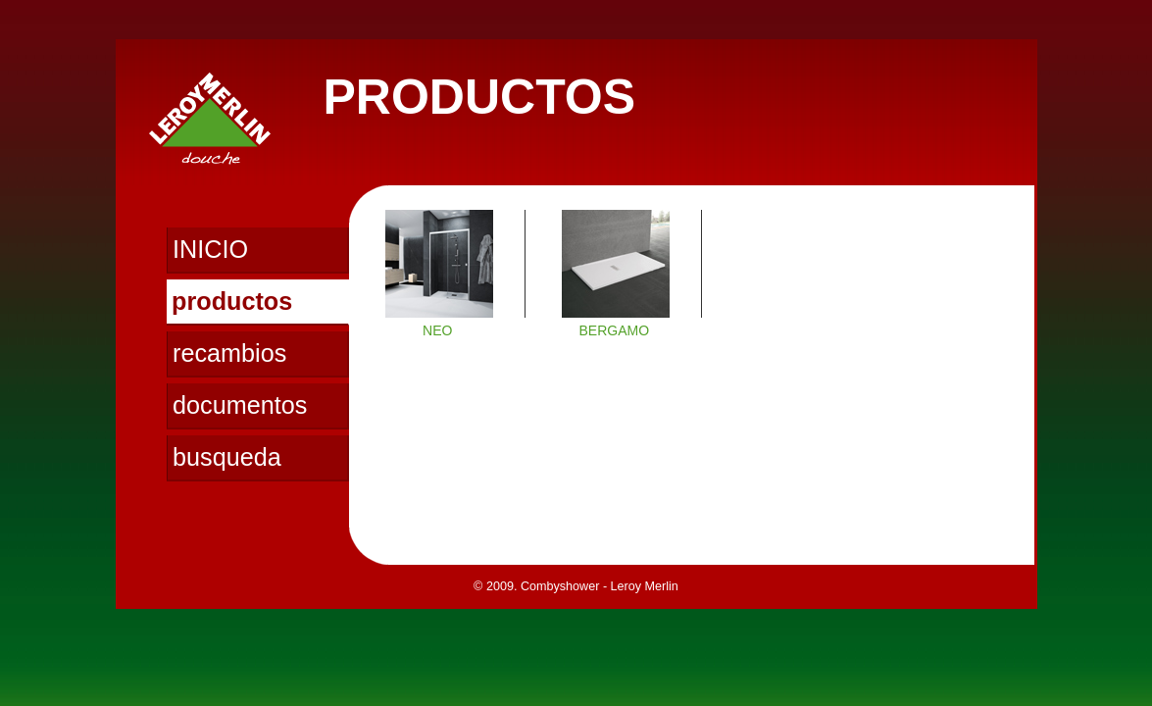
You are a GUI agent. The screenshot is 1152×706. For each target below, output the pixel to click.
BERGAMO (613, 330)
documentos (240, 405)
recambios (229, 353)
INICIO (210, 249)
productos (232, 301)
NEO (437, 330)
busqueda (227, 457)
